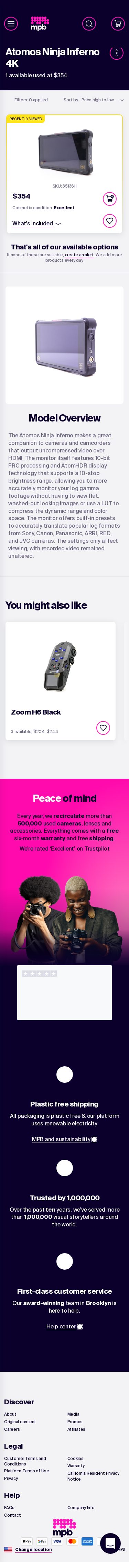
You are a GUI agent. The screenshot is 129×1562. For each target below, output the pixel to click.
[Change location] (33, 1550)
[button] (109, 199)
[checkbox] (110, 221)
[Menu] (11, 24)
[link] (42, 23)
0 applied (31, 100)
